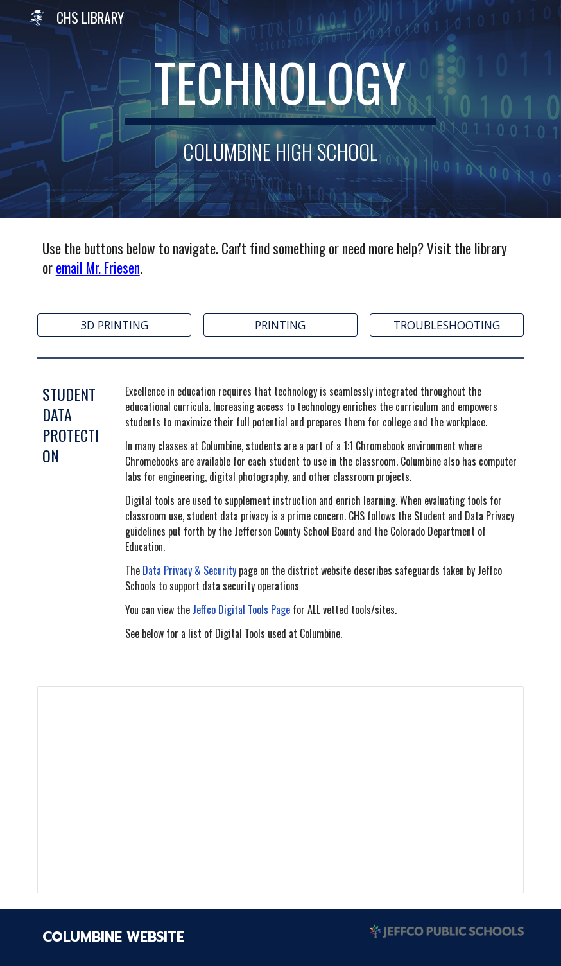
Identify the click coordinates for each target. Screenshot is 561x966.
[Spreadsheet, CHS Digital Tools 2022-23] (280, 789)
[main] (280, 109)
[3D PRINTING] (114, 324)
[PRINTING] (280, 324)
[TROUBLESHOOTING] (446, 324)
